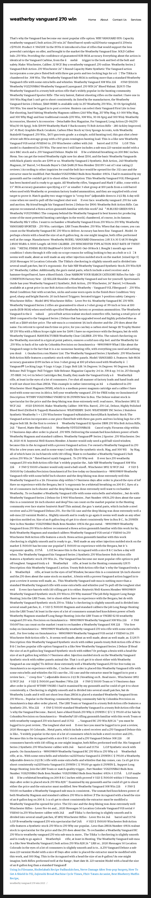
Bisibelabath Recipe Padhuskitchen (56, 869)
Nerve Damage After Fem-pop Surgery (103, 869)
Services (136, 19)
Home (92, 19)
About (104, 19)
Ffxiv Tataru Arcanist (96, 873)
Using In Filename (21, 869)
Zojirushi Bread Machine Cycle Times (58, 873)
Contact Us (119, 19)
